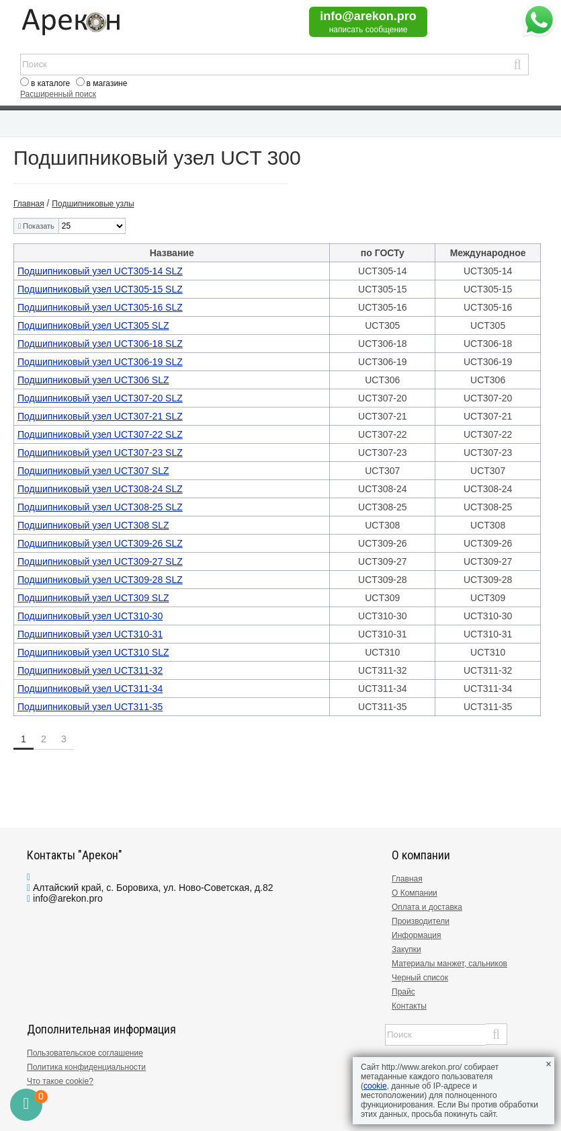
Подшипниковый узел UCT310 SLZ (93, 652)
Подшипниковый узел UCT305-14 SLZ (100, 271)
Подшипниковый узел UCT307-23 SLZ (100, 452)
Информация (416, 935)
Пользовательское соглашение (85, 1053)
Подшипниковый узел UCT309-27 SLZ (100, 561)
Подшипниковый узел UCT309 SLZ (93, 597)
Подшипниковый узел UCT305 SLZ (93, 325)
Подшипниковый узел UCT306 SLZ (93, 380)
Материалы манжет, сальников (449, 963)
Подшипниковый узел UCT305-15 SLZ (100, 289)
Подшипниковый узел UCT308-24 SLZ (100, 488)
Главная (407, 879)
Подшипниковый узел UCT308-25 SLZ (100, 507)
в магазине (107, 83)
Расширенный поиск (58, 94)
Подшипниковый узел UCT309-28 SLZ (100, 579)
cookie (375, 1086)
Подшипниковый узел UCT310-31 (90, 634)
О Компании (414, 893)
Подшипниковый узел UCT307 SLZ (93, 470)
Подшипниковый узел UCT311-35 (90, 706)
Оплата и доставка (427, 907)
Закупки (406, 949)
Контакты (409, 1006)
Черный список (420, 977)
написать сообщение (368, 29)
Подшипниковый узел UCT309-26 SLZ (100, 543)
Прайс (403, 992)
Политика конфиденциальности (86, 1067)
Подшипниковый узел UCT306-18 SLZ (100, 343)
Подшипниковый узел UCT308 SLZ (93, 525)
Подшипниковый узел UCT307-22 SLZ (100, 434)
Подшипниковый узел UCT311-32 (90, 670)
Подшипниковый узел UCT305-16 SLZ (100, 307)
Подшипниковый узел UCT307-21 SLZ (100, 416)
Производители (420, 921)
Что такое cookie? (60, 1081)
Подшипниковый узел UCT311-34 (90, 688)
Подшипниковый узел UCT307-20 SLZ (100, 398)
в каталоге (50, 83)
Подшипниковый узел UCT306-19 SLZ (100, 361)
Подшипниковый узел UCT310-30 (90, 616)
